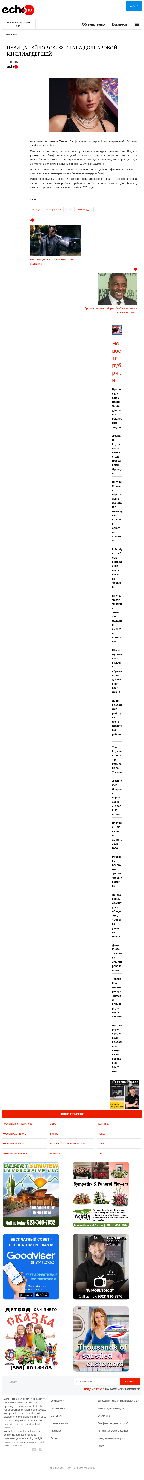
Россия (101, 1143)
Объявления (94, 24)
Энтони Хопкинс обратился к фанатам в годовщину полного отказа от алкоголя (117, 511)
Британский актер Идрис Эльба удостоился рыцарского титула (117, 408)
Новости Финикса (13, 1143)
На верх (12, 1382)
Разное (101, 1133)
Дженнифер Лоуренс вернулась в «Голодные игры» (117, 797)
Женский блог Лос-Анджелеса (68, 1143)
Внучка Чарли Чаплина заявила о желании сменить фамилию (117, 618)
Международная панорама (111, 1438)
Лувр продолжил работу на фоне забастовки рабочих (117, 719)
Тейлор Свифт (53, 209)
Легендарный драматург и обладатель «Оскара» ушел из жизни (117, 915)
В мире (54, 1133)
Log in (134, 5)
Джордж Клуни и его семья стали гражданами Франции (117, 454)
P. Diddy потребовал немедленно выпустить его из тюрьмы (117, 568)
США (69, 209)
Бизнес (54, 1438)
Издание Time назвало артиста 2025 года (117, 835)
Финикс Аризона (59, 1423)
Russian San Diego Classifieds (113, 1431)
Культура (55, 1153)
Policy (101, 1446)
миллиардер (84, 209)
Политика (103, 1123)
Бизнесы (120, 24)
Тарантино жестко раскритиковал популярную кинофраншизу (117, 997)
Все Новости (57, 1400)
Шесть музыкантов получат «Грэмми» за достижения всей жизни (117, 671)
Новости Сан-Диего (14, 1133)
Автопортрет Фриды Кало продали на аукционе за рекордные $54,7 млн (117, 1048)
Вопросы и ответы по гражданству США (118, 1400)
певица (36, 209)
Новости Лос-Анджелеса (17, 1123)
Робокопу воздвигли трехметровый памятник (117, 871)
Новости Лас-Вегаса (14, 1153)
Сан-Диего (56, 1416)
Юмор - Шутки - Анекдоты (111, 1408)
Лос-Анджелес (58, 1408)
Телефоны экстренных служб (113, 1423)
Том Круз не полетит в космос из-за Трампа (117, 760)
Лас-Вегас (56, 1431)
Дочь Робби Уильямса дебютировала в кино (117, 958)
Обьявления (104, 1416)
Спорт (100, 1153)
